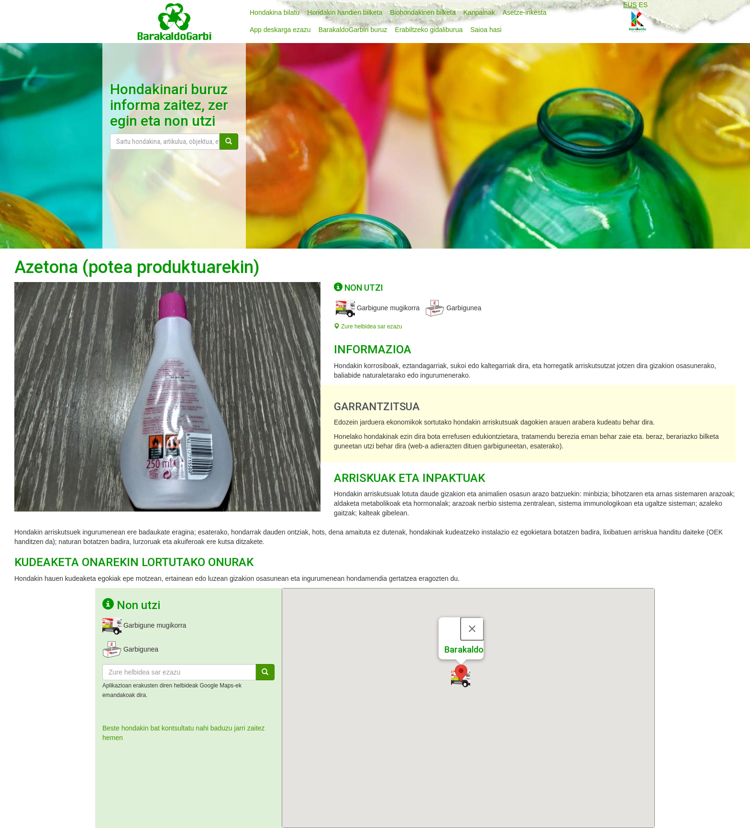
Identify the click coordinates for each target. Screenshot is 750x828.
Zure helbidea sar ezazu (368, 326)
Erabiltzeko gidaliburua (429, 29)
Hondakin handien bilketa (344, 12)
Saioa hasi (485, 29)
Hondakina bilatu (274, 12)
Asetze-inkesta (525, 12)
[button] (461, 656)
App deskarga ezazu (280, 29)
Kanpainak (479, 12)
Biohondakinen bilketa (423, 12)
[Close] (472, 611)
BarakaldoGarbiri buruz (353, 29)
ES (643, 5)
